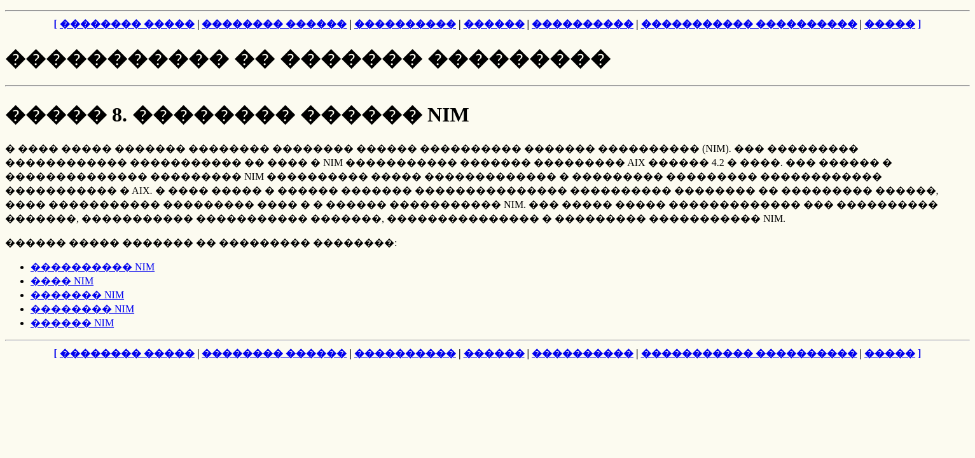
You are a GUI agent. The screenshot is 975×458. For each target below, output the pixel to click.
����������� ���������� (749, 23)
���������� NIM (93, 266)
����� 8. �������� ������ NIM (237, 114)
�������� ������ (274, 23)
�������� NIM (82, 308)
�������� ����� (127, 23)
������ (494, 23)
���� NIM (62, 280)
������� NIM (77, 294)
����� (889, 23)
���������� (405, 23)
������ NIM (72, 322)
